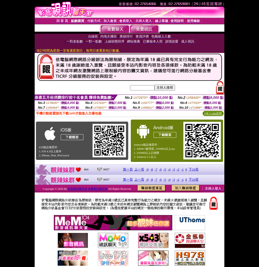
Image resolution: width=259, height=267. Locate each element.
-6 (160, 169)
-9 (147, 169)
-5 (164, 169)
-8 (151, 169)
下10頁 (194, 169)
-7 (156, 169)
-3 (173, 169)
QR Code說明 (213, 113)
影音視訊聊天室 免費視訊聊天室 (87, 188)
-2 (178, 169)
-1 (182, 169)
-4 (169, 169)
